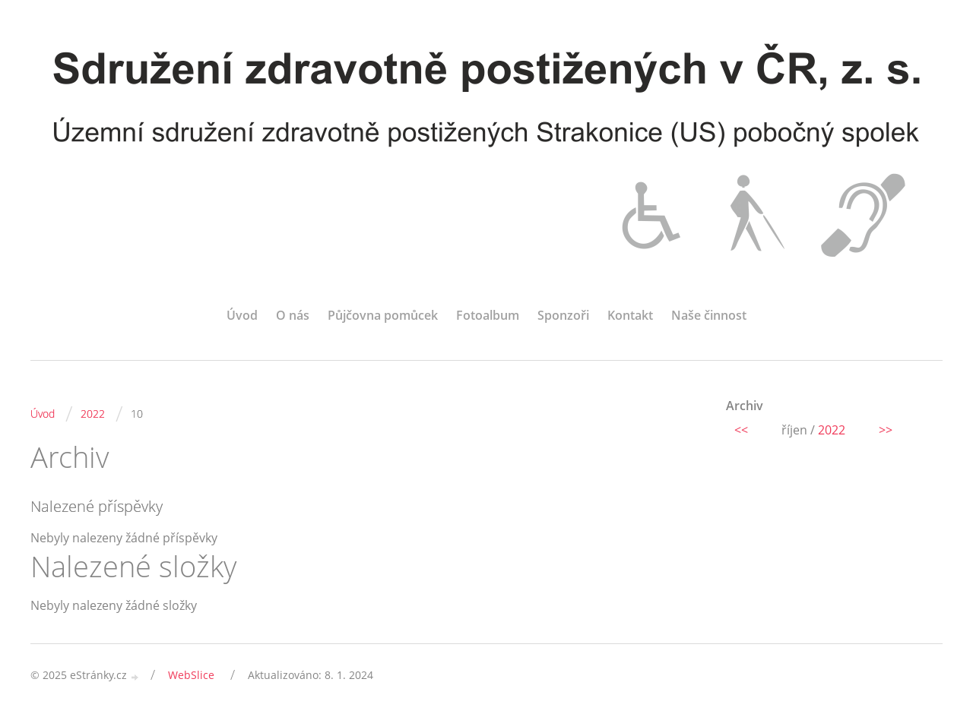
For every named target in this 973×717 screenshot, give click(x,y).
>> (885, 430)
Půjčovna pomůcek (383, 315)
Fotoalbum (487, 315)
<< (741, 430)
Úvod (242, 315)
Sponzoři (563, 315)
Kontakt (630, 315)
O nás (292, 315)
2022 (93, 413)
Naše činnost (708, 315)
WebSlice (191, 675)
